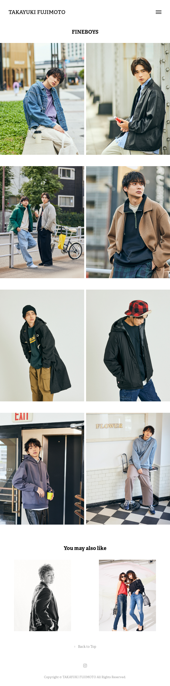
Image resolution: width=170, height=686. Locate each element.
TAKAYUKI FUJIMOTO (37, 12)
